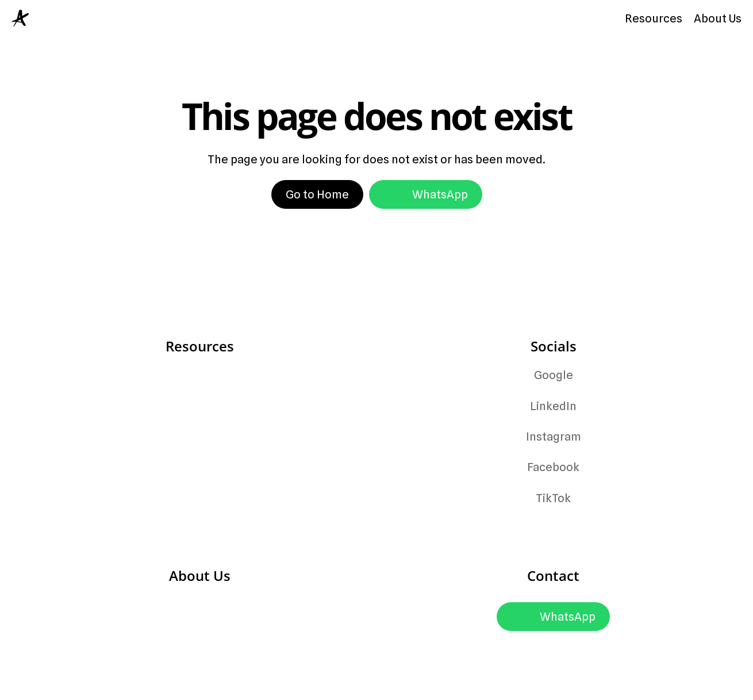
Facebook (553, 467)
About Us (718, 18)
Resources (653, 18)
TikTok (553, 498)
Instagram (553, 436)
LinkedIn (553, 406)
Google (553, 375)
